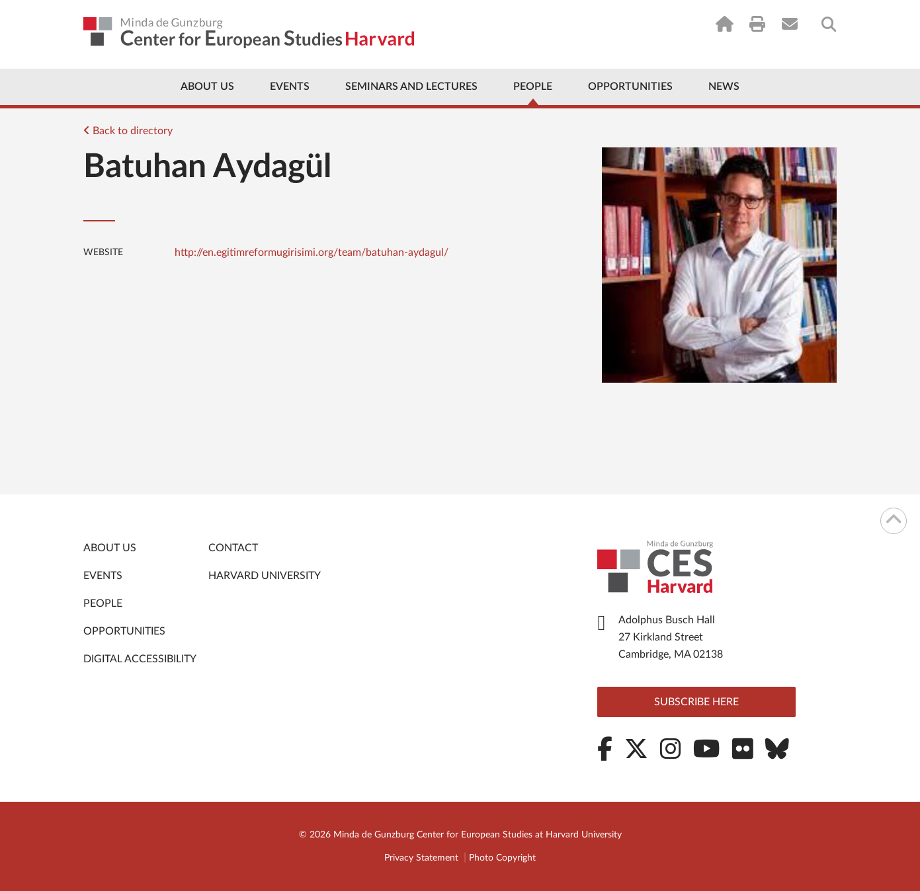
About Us (207, 86)
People (532, 86)
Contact (233, 548)
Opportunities (630, 86)
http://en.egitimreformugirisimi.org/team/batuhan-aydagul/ (311, 252)
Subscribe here (696, 702)
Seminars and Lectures (411, 86)
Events (290, 86)
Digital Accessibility (139, 659)
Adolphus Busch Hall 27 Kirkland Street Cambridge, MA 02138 (670, 637)
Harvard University (264, 575)
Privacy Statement (421, 858)
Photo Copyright (502, 858)
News (723, 86)
